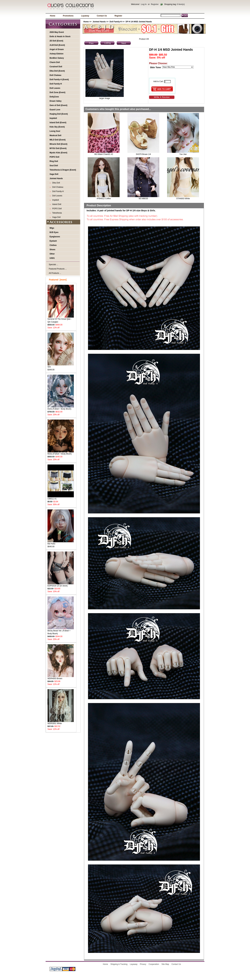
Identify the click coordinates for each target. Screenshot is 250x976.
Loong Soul (55, 131)
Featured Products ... (58, 269)
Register (155, 4)
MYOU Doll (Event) (58, 148)
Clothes (53, 245)
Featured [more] (57, 279)
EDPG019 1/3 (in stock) (61, 585)
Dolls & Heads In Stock (60, 36)
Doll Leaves (55, 88)
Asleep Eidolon (56, 54)
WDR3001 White (61, 722)
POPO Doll (54, 157)
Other (52, 254)
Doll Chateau (55, 75)
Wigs (52, 228)
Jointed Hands (99, 22)
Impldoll (53, 118)
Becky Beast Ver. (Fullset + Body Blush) (61, 631)
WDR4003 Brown (61, 677)
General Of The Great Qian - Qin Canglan (61, 319)
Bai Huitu (61, 543)
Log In (144, 4)
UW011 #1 (61, 498)
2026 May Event (57, 32)
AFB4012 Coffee (104, 198)
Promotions (68, 16)
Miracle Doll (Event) (58, 144)
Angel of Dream (57, 49)
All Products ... (55, 273)
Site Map (165, 964)
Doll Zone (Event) (57, 92)
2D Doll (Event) (56, 41)
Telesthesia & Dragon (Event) (63, 170)
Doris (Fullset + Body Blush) (61, 408)
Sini (61, 366)
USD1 (52, 258)
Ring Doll (54, 161)
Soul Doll (54, 165)
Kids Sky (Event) (57, 127)
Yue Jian (183, 154)
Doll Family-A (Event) (59, 79)
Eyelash (53, 241)
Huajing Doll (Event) (59, 114)
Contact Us (102, 16)
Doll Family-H (56, 84)
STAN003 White (183, 198)
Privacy (143, 964)
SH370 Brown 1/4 (143, 154)
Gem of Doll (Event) (58, 105)
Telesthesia (56, 213)
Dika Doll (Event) (57, 71)
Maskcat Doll (55, 135)
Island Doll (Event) (58, 122)
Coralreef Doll (56, 66)
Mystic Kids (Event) (58, 153)
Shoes (52, 249)
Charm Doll (55, 62)
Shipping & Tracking (119, 964)
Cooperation (154, 964)
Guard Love (55, 110)
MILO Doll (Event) (58, 140)
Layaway (85, 16)
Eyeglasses (55, 237)
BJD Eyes (54, 232)
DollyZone (54, 97)
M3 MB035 (143, 198)
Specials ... (53, 264)
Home (52, 16)
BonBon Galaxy (57, 58)
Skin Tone (155, 67)
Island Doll (56, 204)
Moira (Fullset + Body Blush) (61, 453)
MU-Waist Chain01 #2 (103, 154)
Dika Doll (55, 183)
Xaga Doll (54, 174)
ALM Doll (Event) (57, 45)
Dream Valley (56, 101)
